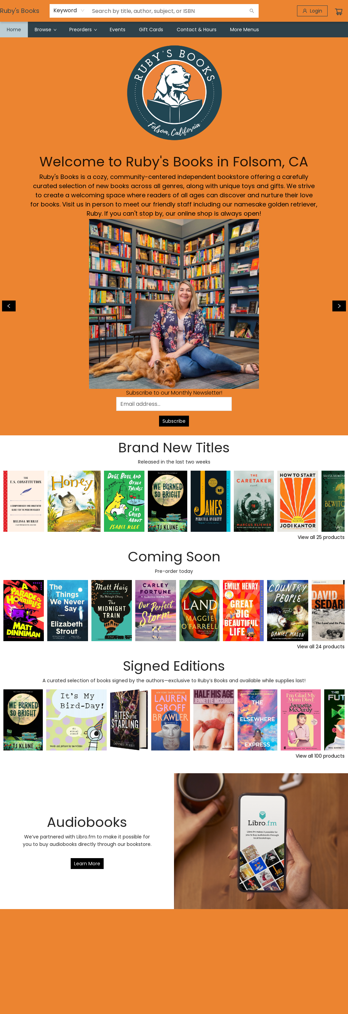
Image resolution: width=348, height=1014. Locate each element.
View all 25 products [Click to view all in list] (321, 537)
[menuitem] (14, 29)
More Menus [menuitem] (244, 29)
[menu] (174, 29)
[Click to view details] (23, 501)
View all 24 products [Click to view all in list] (321, 646)
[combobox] (69, 10)
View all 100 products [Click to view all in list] (320, 756)
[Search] (252, 11)
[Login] (312, 10)
